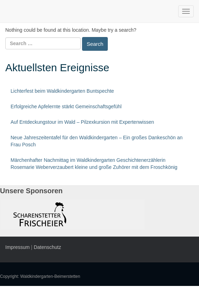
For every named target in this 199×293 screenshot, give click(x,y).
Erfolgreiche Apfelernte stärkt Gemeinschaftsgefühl (66, 106)
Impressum (17, 247)
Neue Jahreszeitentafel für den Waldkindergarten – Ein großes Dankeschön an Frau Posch (96, 141)
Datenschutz (47, 247)
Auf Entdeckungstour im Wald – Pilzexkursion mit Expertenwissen (82, 122)
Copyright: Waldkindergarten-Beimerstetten (40, 276)
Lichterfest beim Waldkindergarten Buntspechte (62, 91)
